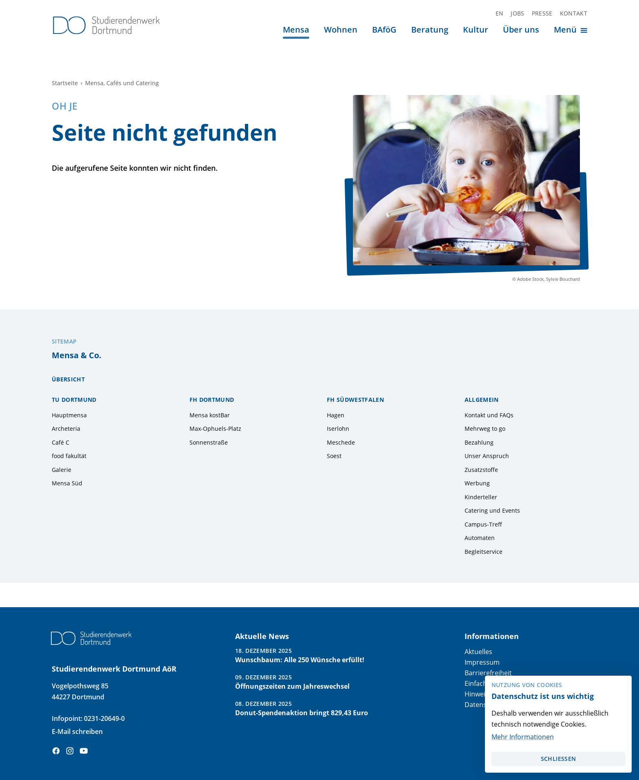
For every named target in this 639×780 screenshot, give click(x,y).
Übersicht (68, 379)
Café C (60, 442)
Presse (542, 13)
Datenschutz (484, 704)
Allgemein (482, 399)
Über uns (521, 29)
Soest (334, 456)
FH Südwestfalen (355, 399)
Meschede (341, 442)
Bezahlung (479, 442)
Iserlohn (338, 428)
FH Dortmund (211, 399)
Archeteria (66, 428)
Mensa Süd (67, 483)
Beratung (429, 29)
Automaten (480, 538)
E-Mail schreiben (77, 731)
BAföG (384, 29)
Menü (572, 29)
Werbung (477, 483)
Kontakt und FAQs (489, 415)
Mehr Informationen (522, 736)
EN (500, 13)
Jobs (517, 13)
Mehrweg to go (485, 428)
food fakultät (69, 456)
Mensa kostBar (209, 415)
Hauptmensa (69, 415)
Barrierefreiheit (488, 672)
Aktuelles (478, 651)
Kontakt (573, 13)
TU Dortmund (74, 399)
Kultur (475, 29)
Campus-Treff (483, 524)
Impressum (482, 662)
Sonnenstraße (208, 442)
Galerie (61, 470)
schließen (558, 758)
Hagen (335, 415)
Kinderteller (481, 497)
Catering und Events (492, 510)
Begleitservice (483, 551)
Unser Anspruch (487, 456)
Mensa (296, 29)
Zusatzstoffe (481, 470)
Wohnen (340, 29)
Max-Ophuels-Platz (215, 428)
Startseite (65, 83)
